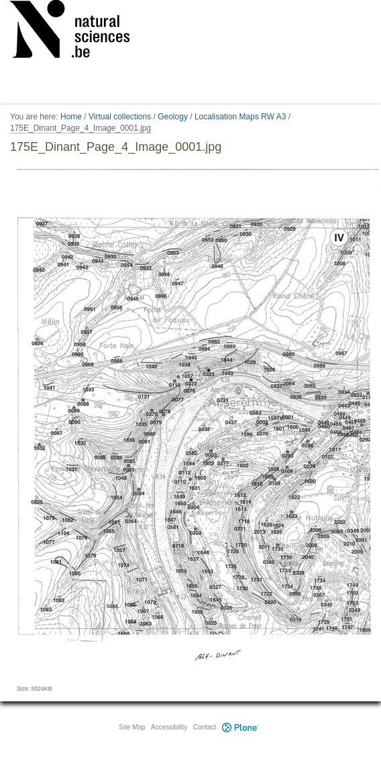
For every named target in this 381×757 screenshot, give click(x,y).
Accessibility (169, 727)
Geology (173, 116)
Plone (240, 727)
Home (71, 116)
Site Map (132, 727)
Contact (204, 727)
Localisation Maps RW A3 (240, 116)
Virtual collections (120, 116)
